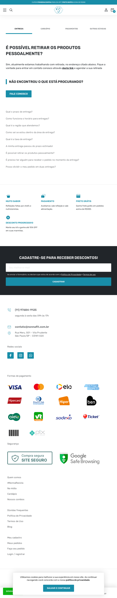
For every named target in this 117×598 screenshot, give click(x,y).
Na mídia (11, 488)
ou (104, 10)
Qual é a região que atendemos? (23, 125)
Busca (11, 10)
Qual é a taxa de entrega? (19, 139)
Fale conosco (19, 93)
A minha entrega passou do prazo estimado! (29, 146)
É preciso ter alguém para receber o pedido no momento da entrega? (42, 160)
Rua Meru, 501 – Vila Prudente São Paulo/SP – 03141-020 (27, 334)
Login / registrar (16, 554)
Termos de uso (89, 274)
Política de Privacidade (71, 274)
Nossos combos (15, 499)
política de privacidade (78, 580)
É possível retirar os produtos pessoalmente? (30, 153)
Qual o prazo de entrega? (19, 111)
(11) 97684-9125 (22, 310)
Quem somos (14, 477)
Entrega (19, 29)
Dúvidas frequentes (17, 510)
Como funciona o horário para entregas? (27, 118)
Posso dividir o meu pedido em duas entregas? (31, 166)
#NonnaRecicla (15, 483)
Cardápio (45, 29)
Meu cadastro (14, 537)
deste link (68, 68)
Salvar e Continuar (58, 588)
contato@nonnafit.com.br (28, 327)
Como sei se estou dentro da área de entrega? (30, 132)
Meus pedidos (14, 543)
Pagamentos (71, 29)
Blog (9, 526)
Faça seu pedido (16, 548)
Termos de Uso (15, 521)
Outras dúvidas (98, 29)
